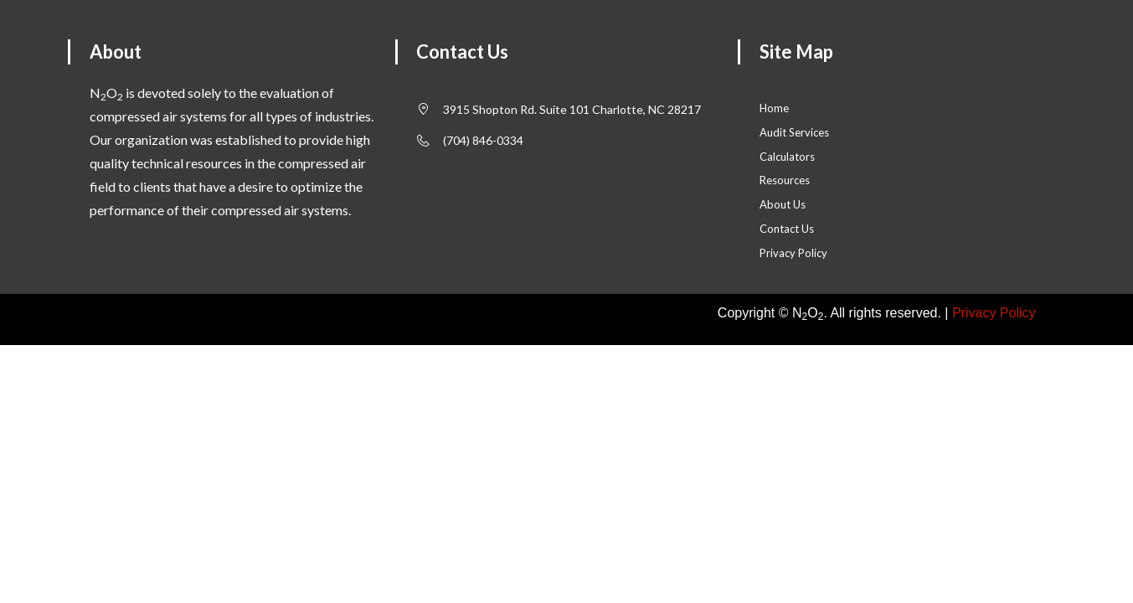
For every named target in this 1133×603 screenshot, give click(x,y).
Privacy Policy (994, 313)
